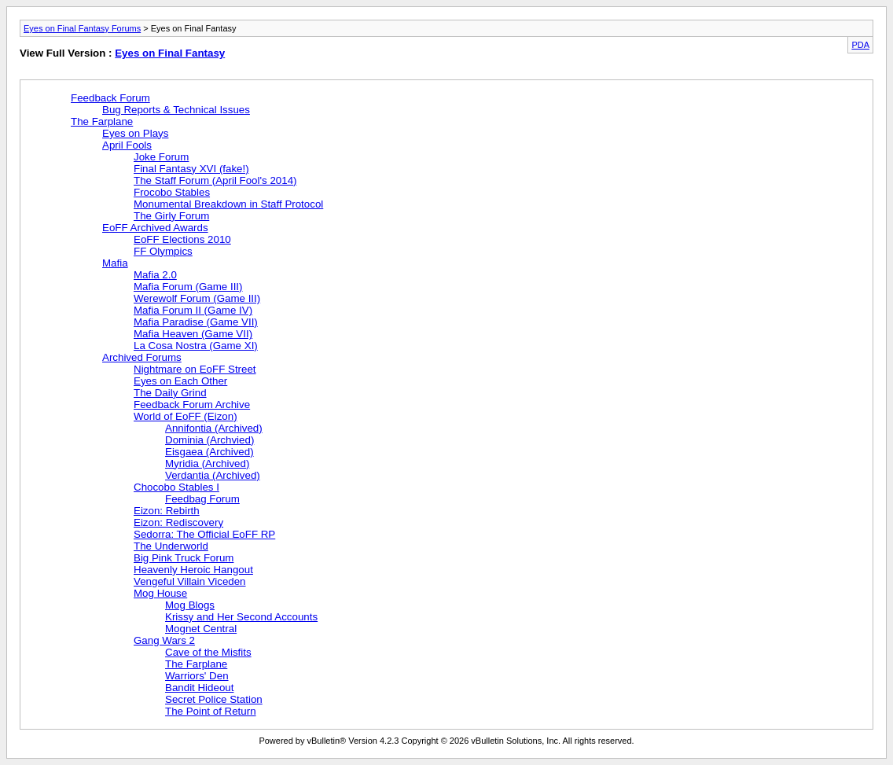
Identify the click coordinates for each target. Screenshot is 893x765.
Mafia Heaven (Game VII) (193, 334)
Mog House (160, 593)
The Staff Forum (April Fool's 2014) (215, 180)
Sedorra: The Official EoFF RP (204, 534)
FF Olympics (163, 251)
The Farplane (102, 121)
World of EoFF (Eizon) (185, 416)
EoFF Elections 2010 (182, 239)
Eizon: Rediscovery (178, 522)
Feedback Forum (110, 98)
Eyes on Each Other (180, 381)
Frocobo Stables (172, 192)
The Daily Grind (170, 393)
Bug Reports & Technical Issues (176, 110)
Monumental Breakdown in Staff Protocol (228, 204)
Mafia (115, 263)
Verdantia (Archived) (212, 475)
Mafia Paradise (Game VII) (196, 322)
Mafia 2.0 (155, 275)
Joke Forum (161, 157)
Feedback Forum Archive (192, 404)
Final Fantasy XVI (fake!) (191, 169)
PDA (860, 45)
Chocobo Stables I (176, 487)
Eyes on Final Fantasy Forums (82, 28)
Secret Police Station (214, 699)
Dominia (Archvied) (209, 440)
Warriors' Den (197, 676)
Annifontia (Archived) (214, 428)
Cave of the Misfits (208, 652)
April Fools (127, 145)
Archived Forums (142, 357)
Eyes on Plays (135, 133)
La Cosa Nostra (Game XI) (196, 345)
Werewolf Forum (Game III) (197, 298)
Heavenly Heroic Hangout (193, 570)
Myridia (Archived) (207, 463)
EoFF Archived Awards (155, 228)
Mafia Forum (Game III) (188, 286)
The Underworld (171, 546)
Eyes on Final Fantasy (170, 53)
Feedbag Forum (202, 499)
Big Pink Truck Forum (183, 558)
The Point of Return (210, 711)
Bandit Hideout (199, 687)
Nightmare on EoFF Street (195, 369)
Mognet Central (201, 628)
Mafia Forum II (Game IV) (193, 310)
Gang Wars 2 (164, 640)
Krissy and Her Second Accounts (241, 617)
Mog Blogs (190, 605)
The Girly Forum (171, 216)
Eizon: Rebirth (167, 511)
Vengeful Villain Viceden (190, 581)
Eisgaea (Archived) (209, 452)
